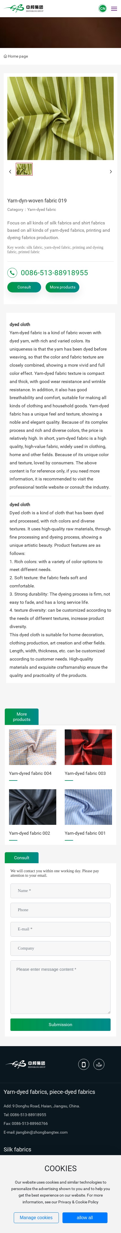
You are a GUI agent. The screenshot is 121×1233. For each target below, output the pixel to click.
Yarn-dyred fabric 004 (30, 773)
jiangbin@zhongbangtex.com (42, 1132)
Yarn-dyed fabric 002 (29, 833)
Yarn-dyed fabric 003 (85, 773)
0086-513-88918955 (54, 272)
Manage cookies (36, 1217)
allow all (85, 1217)
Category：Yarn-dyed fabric (31, 209)
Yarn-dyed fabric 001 (85, 833)
